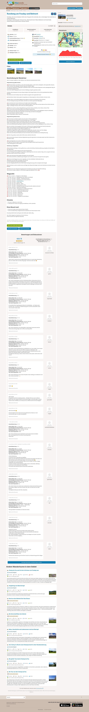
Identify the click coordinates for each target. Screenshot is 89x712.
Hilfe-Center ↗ (24, 8)
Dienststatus (40, 709)
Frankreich (38, 34)
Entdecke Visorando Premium (44, 54)
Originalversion (77, 26)
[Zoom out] (81, 36)
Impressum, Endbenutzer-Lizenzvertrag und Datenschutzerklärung (15, 703)
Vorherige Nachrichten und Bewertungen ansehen (31, 562)
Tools (9, 8)
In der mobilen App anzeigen (15, 59)
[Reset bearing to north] (81, 38)
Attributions (60, 46)
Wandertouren (16, 8)
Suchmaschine (39, 688)
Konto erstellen (71, 8)
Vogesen (41, 36)
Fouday (40, 38)
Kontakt (8, 706)
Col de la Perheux (20, 181)
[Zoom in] (81, 34)
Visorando (8, 10)
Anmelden (79, 8)
